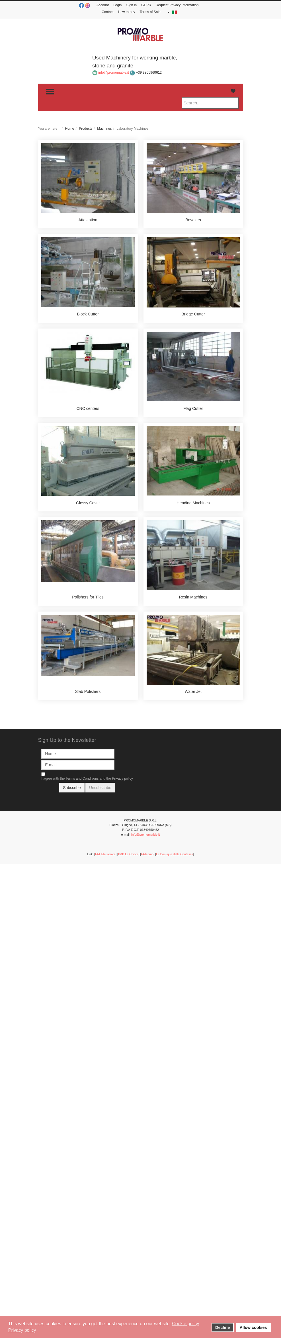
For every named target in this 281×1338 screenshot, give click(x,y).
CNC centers (87, 408)
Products (85, 129)
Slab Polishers (88, 691)
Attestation (87, 220)
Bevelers (193, 220)
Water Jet (193, 691)
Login (117, 5)
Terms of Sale (150, 12)
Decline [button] (222, 1327)
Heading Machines (193, 503)
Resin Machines (193, 597)
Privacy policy (122, 778)
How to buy (126, 12)
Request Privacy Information (177, 5)
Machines (104, 129)
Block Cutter (88, 314)
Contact (107, 12)
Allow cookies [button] (253, 1327)
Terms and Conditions (82, 778)
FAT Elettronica (105, 854)
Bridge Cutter (193, 314)
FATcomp (147, 854)
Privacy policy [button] (22, 1330)
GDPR (146, 5)
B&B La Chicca (128, 854)
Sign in (131, 5)
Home (69, 129)
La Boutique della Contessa (174, 854)
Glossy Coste (88, 503)
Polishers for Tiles (87, 597)
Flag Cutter (193, 408)
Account (103, 5)
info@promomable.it (113, 73)
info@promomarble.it (145, 834)
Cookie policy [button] (185, 1323)
